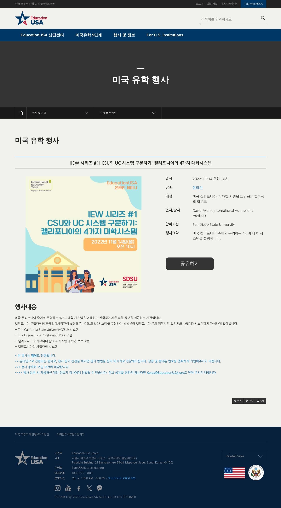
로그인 (199, 4)
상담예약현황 (229, 4)
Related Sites (244, 456)
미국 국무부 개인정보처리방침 (32, 434)
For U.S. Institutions (165, 35)
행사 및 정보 (124, 35)
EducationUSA (254, 4)
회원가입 (212, 4)
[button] (238, 401)
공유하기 (190, 263)
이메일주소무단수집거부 (70, 434)
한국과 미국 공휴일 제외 (122, 478)
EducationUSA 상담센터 (42, 35)
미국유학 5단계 (89, 35)
